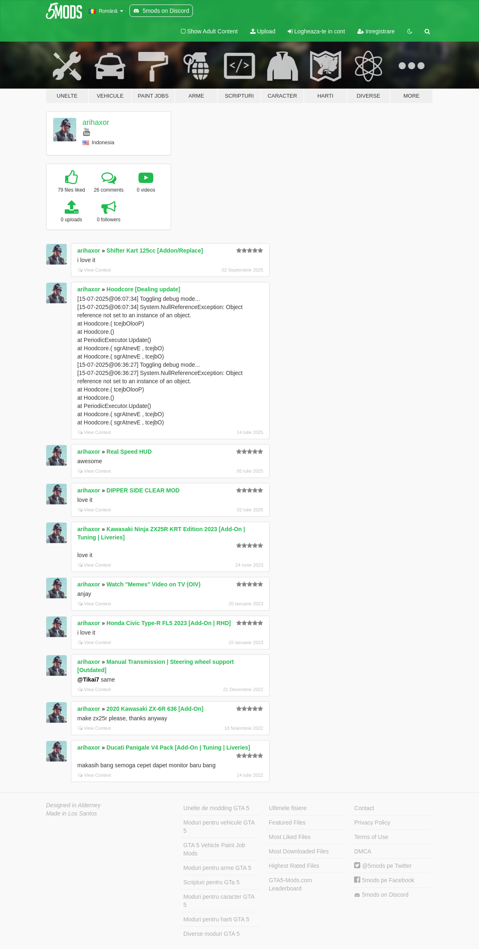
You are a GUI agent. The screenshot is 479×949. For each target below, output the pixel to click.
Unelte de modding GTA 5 (216, 808)
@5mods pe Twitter (382, 865)
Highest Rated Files (294, 865)
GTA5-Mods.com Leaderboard (290, 884)
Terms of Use (371, 837)
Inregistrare (376, 31)
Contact (364, 808)
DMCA (362, 851)
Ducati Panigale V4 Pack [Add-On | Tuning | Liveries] (178, 747)
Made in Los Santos (71, 813)
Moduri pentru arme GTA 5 (217, 868)
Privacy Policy (372, 822)
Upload (262, 31)
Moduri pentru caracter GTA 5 (218, 900)
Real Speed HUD (129, 451)
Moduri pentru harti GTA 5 (216, 919)
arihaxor (95, 122)
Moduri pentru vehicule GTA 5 (219, 826)
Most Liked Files (289, 837)
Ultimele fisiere (288, 808)
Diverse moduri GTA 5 (211, 933)
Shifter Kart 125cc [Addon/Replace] (154, 250)
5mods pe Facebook (384, 880)
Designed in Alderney (73, 805)
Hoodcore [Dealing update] (143, 289)
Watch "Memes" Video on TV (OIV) (153, 584)
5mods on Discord (381, 894)
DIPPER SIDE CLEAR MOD (142, 490)
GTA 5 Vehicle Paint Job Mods (214, 849)
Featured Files (287, 822)
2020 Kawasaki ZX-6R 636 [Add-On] (154, 708)
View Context (94, 269)
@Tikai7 (88, 679)
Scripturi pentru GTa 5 (211, 882)
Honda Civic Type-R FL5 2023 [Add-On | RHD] (168, 623)
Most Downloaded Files (299, 851)
